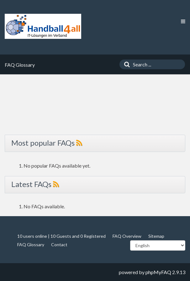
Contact (59, 244)
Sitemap (156, 236)
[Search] (125, 64)
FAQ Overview (127, 236)
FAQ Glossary (30, 244)
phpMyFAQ (158, 272)
